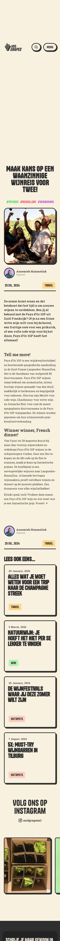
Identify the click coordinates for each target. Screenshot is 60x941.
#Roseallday (28, 202)
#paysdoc (12, 202)
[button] (50, 47)
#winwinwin (46, 202)
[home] (11, 47)
